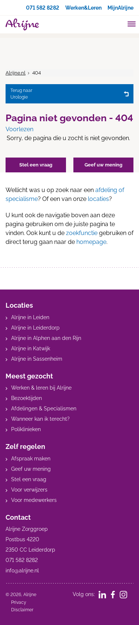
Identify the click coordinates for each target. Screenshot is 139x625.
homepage (91, 241)
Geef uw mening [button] (103, 165)
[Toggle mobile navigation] (132, 25)
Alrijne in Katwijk (30, 348)
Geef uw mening (31, 469)
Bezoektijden (26, 398)
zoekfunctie (81, 233)
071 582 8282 (42, 8)
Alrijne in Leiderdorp (35, 328)
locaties (98, 198)
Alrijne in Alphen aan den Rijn (46, 338)
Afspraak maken (30, 459)
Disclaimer (22, 609)
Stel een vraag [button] (35, 165)
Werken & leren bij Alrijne (41, 388)
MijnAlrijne (120, 8)
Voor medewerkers (34, 500)
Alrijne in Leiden (30, 317)
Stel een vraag (28, 479)
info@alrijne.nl (22, 570)
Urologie (65, 93)
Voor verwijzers (29, 490)
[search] (117, 23)
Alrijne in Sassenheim (36, 359)
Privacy (18, 602)
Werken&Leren (83, 8)
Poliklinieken (26, 429)
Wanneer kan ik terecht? (40, 419)
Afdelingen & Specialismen (43, 408)
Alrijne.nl (16, 73)
